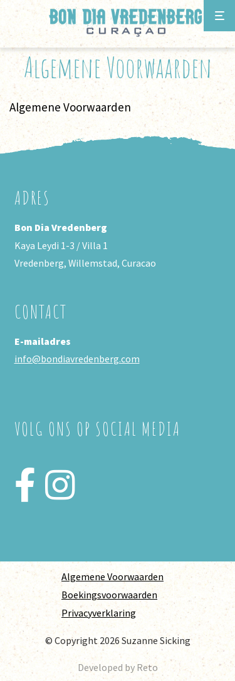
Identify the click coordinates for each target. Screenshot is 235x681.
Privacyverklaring (98, 613)
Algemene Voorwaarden (112, 576)
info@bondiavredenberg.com (77, 358)
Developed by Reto (118, 667)
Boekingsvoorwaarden (109, 594)
